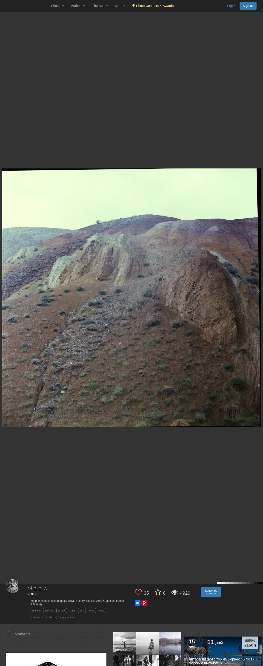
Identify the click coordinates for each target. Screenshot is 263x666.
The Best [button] (100, 5)
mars (101, 610)
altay (91, 610)
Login (231, 6)
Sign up (248, 5)
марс (72, 610)
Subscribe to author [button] (211, 592)
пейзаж (49, 610)
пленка (36, 610)
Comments (21, 634)
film (82, 610)
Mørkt (32, 594)
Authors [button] (78, 5)
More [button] (120, 5)
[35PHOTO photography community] (25, 6)
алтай (61, 610)
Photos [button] (57, 5)
